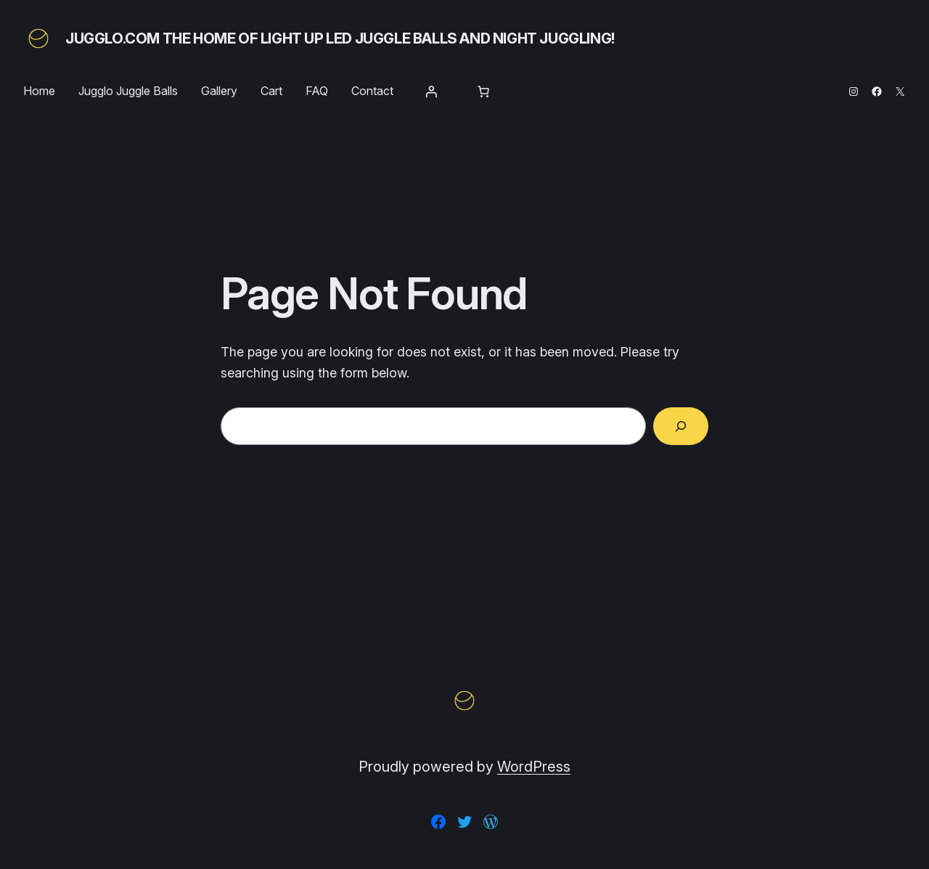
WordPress (533, 766)
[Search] (680, 426)
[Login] (431, 91)
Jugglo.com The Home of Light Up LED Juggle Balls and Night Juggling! (340, 38)
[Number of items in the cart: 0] (483, 91)
